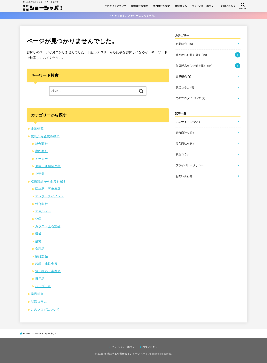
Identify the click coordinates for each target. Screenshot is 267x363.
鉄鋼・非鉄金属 (46, 263)
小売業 (40, 173)
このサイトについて (116, 6)
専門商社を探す (161, 6)
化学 (38, 219)
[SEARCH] (242, 6)
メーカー (41, 158)
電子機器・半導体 (48, 271)
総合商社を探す (139, 6)
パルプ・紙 (43, 286)
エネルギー (43, 211)
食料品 (40, 248)
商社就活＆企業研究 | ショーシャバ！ (126, 353)
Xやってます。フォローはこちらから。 (133, 15)
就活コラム (181, 6)
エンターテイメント (49, 196)
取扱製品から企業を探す (48, 181)
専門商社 (41, 151)
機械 (38, 233)
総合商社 (41, 143)
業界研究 (37, 294)
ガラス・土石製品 (48, 226)
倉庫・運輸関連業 (48, 166)
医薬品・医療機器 (48, 189)
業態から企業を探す (45, 136)
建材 (38, 241)
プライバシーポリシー (204, 6)
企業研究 (37, 128)
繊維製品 (41, 256)
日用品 (40, 278)
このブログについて (45, 309)
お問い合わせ (228, 6)
